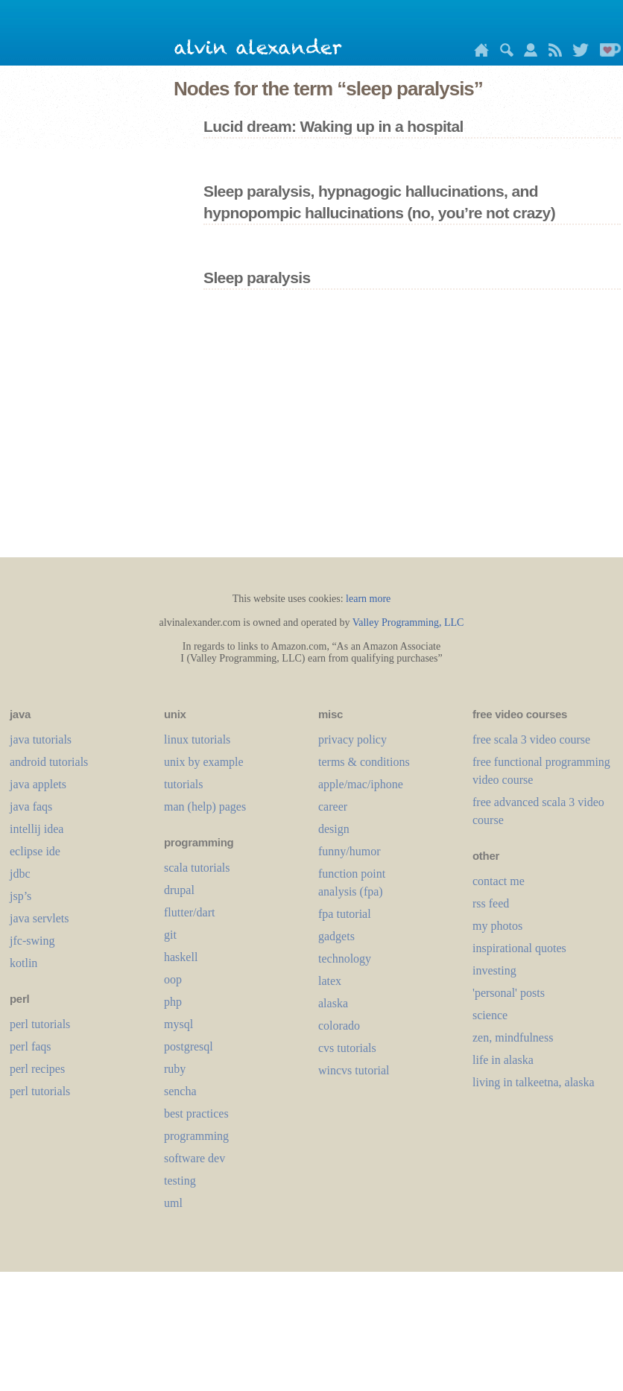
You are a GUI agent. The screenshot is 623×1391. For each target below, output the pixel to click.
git (170, 934)
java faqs (31, 806)
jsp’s (20, 896)
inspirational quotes (519, 948)
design (334, 829)
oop (173, 979)
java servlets (39, 918)
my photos (497, 925)
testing (180, 1180)
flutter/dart (189, 912)
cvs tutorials (347, 1048)
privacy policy (352, 739)
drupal (179, 890)
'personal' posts (508, 992)
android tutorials (49, 761)
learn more (368, 598)
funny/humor (349, 851)
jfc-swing (32, 940)
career (332, 806)
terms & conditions (364, 761)
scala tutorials (197, 867)
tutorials (183, 784)
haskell (180, 957)
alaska (333, 1003)
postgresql (188, 1046)
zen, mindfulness (512, 1037)
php (173, 1001)
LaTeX (329, 981)
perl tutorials (40, 1024)
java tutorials (41, 739)
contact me (498, 881)
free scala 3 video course (531, 739)
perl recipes (37, 1068)
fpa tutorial (344, 913)
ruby (175, 1068)
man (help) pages (205, 806)
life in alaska (503, 1059)
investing (494, 970)
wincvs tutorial (354, 1070)
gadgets (336, 936)
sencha (180, 1091)
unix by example (204, 761)
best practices (196, 1113)
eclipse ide (35, 851)
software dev (194, 1158)
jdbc (20, 873)
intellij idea (36, 829)
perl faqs (30, 1046)
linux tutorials (197, 739)
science (489, 1015)
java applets (38, 784)
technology (344, 958)
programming (196, 1135)
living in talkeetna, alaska (533, 1082)
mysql (178, 1024)
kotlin (23, 963)
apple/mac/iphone (360, 784)
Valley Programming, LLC (408, 622)
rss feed (490, 903)
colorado (339, 1025)
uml (173, 1203)
